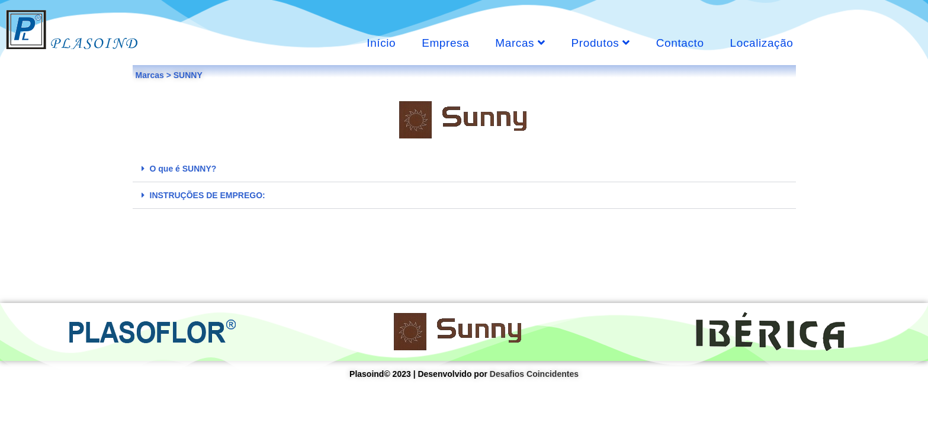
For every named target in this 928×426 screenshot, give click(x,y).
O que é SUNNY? (183, 168)
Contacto (680, 43)
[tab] (464, 169)
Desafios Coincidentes (534, 374)
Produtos (600, 43)
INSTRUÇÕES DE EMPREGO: (207, 195)
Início (381, 43)
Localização (762, 43)
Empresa (445, 43)
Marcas (520, 43)
